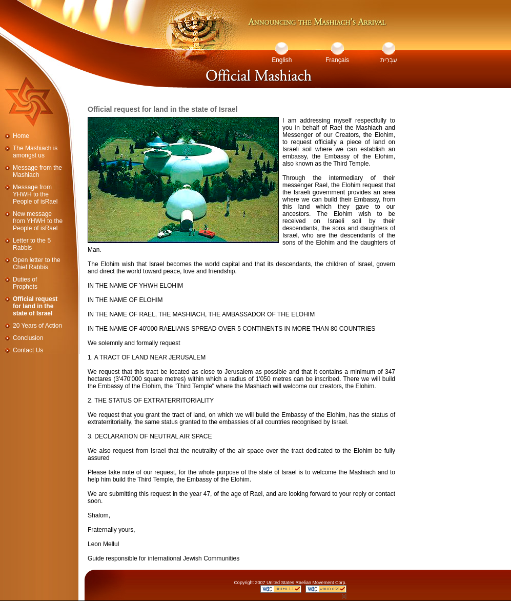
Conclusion (28, 338)
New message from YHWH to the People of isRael (38, 221)
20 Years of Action (37, 325)
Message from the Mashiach (37, 171)
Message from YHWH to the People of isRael (35, 194)
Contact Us (28, 350)
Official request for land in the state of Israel (35, 306)
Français (337, 60)
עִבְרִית (388, 60)
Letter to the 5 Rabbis (32, 244)
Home (21, 135)
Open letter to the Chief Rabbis (36, 263)
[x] (343, 596)
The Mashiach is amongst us (35, 152)
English (282, 60)
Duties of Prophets (25, 283)
